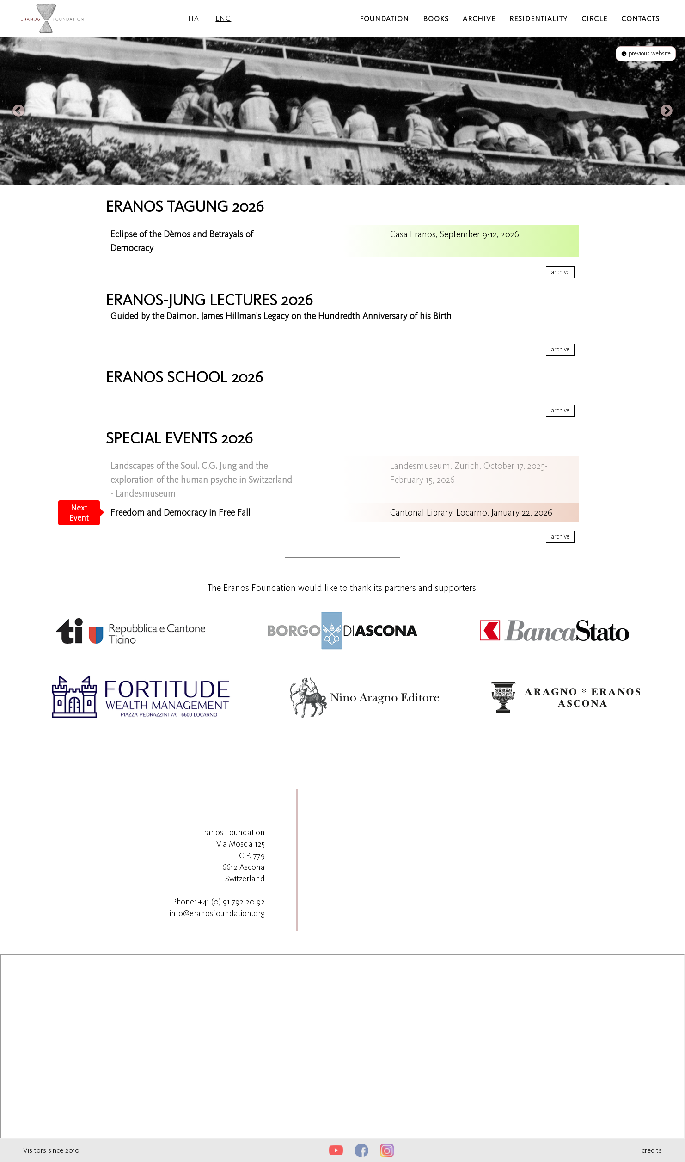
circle (594, 18)
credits (652, 1150)
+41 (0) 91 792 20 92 (231, 902)
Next (666, 111)
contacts (640, 18)
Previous (18, 111)
